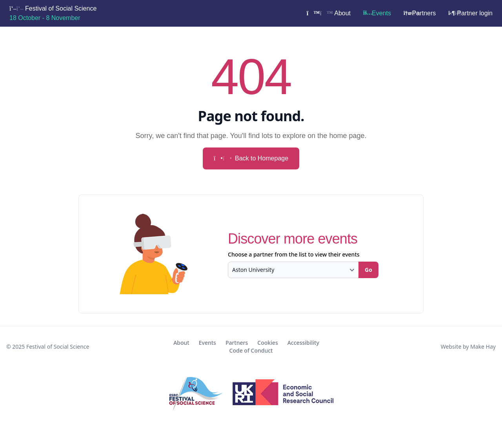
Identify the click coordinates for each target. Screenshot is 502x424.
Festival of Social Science (52, 13)
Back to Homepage (251, 158)
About (329, 13)
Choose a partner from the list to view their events (294, 254)
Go (368, 269)
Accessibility (303, 342)
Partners (420, 13)
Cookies (267, 342)
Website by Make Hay (468, 346)
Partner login (470, 13)
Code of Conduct (251, 350)
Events (377, 13)
